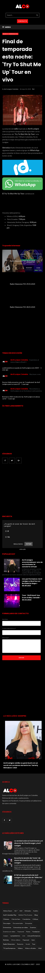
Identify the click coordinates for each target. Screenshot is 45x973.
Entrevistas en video (21, 927)
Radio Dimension (10, 34)
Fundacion (36, 932)
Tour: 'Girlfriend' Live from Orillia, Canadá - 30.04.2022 (31, 597)
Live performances (33, 936)
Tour (33, 944)
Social (28, 944)
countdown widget (22, 202)
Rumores (20, 944)
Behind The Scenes (25, 915)
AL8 (20, 911)
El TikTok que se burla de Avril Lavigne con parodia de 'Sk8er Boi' (28, 876)
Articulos (28, 911)
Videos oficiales (30, 948)
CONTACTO (22, 21)
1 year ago (25, 384)
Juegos (5, 936)
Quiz (33, 940)
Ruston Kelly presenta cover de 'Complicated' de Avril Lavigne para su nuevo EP (21, 383)
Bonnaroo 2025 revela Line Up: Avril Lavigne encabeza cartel (21, 398)
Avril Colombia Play (9, 915)
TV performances (9, 948)
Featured (21, 932)
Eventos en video (9, 932)
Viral (39, 948)
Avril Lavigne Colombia (11, 89)
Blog (36, 915)
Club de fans (15, 919)
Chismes (6, 919)
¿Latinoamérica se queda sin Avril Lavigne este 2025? (20, 368)
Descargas (7, 923)
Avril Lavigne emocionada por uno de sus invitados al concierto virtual (32, 563)
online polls (22, 549)
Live (23, 936)
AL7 (15, 911)
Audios (35, 911)
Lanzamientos (15, 936)
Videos (20, 948)
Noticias (6, 940)
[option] (22, 744)
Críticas (35, 919)
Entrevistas (7, 927)
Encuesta (28, 923)
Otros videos (15, 940)
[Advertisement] (22, 489)
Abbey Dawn (7, 911)
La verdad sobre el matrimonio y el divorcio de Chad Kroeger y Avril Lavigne (28, 843)
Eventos (33, 927)
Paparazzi (26, 940)
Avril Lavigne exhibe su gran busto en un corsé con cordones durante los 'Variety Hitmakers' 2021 (20, 765)
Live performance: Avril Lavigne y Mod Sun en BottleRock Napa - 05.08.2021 (32, 582)
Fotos (28, 932)
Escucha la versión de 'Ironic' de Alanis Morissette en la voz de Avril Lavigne (28, 860)
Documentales (18, 923)
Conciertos (26, 919)
